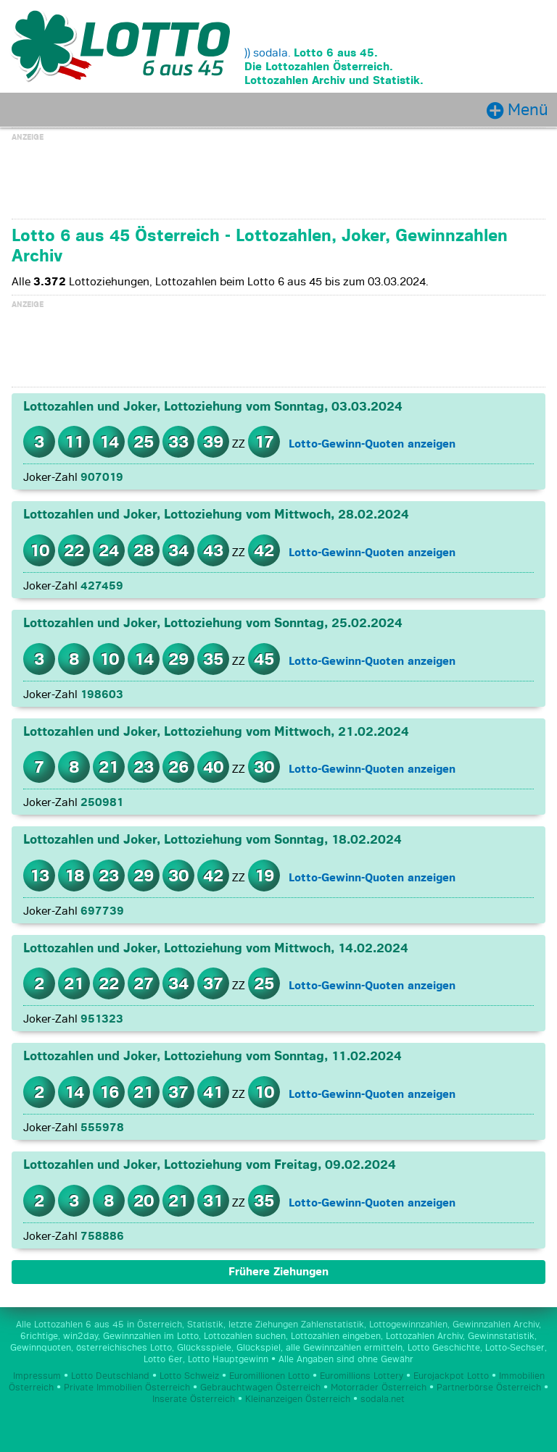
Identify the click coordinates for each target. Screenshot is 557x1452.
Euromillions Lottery (361, 1377)
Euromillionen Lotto (269, 1377)
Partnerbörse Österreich (489, 1388)
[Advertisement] (278, 178)
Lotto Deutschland (110, 1377)
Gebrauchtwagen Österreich (260, 1388)
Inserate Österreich (193, 1400)
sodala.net (382, 1400)
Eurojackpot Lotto (451, 1377)
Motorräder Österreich (378, 1388)
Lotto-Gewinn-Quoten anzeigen (372, 443)
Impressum (37, 1377)
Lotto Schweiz (189, 1377)
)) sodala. (267, 52)
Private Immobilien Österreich (127, 1388)
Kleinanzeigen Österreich (297, 1400)
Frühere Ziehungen (278, 1273)
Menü (527, 110)
